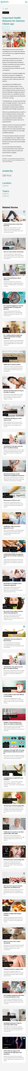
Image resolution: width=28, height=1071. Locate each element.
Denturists (5, 193)
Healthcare (5, 12)
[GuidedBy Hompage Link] (5, 2)
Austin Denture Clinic (12, 148)
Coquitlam (5, 185)
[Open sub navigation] (26, 2)
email (8, 150)
